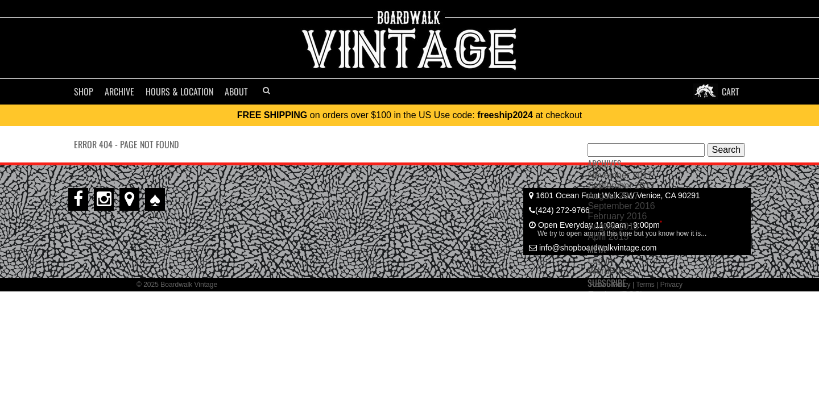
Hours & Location (179, 91)
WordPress (610, 271)
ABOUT (236, 91)
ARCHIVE (119, 91)
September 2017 (621, 185)
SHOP (83, 91)
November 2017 (620, 175)
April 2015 (608, 236)
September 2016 (621, 206)
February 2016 (617, 216)
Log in (600, 260)
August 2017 (613, 196)
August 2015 (613, 226)
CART (730, 91)
